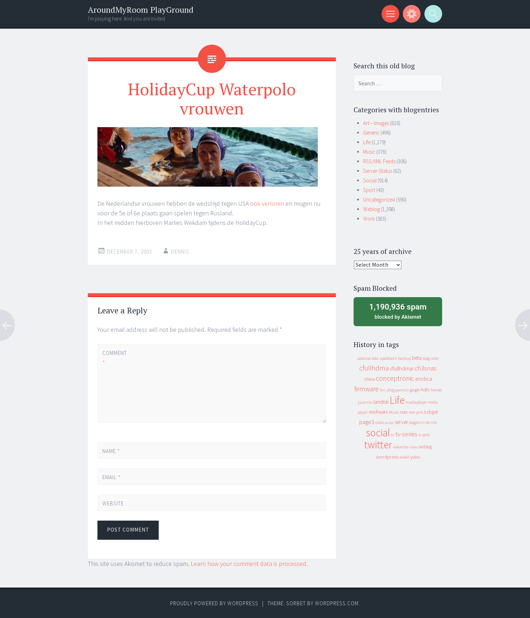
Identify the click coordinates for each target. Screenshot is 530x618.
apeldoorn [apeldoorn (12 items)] (388, 358)
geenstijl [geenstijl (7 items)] (402, 390)
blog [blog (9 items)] (426, 358)
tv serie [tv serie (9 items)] (424, 434)
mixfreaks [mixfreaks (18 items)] (378, 412)
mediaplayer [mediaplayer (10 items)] (416, 402)
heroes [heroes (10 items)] (436, 389)
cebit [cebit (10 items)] (434, 358)
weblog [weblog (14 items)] (425, 447)
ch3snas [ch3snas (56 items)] (425, 368)
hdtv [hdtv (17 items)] (425, 389)
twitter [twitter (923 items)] (378, 444)
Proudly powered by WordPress (214, 603)
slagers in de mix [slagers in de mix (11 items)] (423, 422)
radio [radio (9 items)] (379, 422)
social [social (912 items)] (378, 432)
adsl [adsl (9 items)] (375, 358)
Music (369, 151)
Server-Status (377, 171)
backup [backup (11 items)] (404, 358)
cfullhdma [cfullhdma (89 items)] (374, 367)
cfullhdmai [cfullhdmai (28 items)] (401, 368)
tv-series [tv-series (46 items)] (406, 434)
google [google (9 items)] (415, 389)
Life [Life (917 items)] (397, 400)
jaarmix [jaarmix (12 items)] (365, 402)
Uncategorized (379, 199)
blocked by (398, 311)
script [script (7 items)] (389, 422)
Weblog (371, 209)
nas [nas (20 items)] (403, 412)
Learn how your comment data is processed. (249, 564)
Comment (114, 358)
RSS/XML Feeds (379, 161)
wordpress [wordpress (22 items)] (387, 456)
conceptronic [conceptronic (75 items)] (395, 378)
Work (369, 218)
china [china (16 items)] (369, 379)
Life (367, 142)
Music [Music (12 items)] (394, 412)
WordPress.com (337, 603)
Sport (369, 190)
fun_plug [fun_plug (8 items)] (387, 389)
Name (111, 451)
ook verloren (267, 203)
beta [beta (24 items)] (417, 358)
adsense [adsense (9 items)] (364, 358)
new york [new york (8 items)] (415, 412)
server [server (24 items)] (401, 422)
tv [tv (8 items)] (392, 434)
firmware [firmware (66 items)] (366, 389)
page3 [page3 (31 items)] (366, 421)
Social (370, 180)
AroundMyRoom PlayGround (140, 9)
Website (113, 503)
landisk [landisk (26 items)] (381, 401)
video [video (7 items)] (413, 447)
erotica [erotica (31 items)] (423, 378)
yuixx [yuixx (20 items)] (415, 457)
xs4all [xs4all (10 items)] (404, 457)
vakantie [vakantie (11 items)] (400, 446)
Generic (371, 132)
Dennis (180, 251)
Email (111, 477)
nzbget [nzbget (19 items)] (431, 412)
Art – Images (376, 123)
